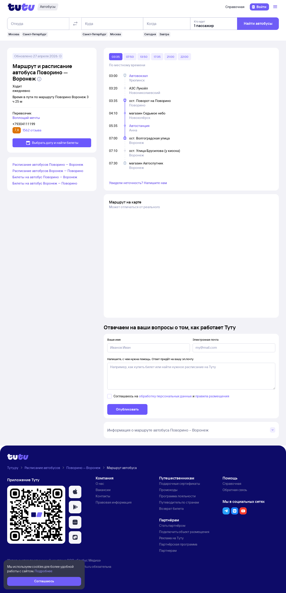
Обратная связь (235, 490)
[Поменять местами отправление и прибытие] (75, 23)
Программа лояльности (177, 496)
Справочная (234, 7)
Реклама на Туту (171, 538)
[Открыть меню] (276, 7)
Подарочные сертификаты (179, 483)
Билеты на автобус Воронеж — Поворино (45, 183)
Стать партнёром (172, 525)
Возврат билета (171, 508)
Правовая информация (114, 502)
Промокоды (168, 490)
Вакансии (103, 490)
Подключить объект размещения (184, 532)
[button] (75, 492)
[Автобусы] (47, 6)
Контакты (103, 496)
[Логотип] (21, 7)
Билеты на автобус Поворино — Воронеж (45, 177)
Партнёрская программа (178, 544)
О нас (100, 483)
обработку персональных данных (165, 396)
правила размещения (212, 396)
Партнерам (168, 550)
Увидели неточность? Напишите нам (138, 183)
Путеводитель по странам (179, 502)
